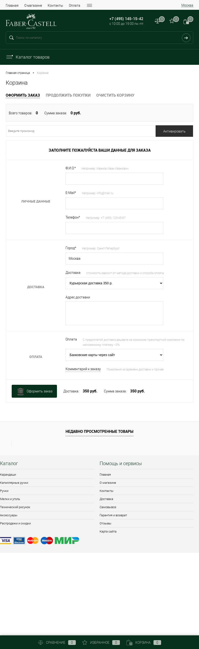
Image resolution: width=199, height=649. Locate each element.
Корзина (143, 642)
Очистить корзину (115, 95)
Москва (187, 5)
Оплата (74, 5)
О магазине (33, 5)
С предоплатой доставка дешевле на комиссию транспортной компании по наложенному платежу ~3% (133, 342)
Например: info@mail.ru (97, 193)
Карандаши (8, 474)
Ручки (4, 491)
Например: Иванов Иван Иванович (105, 168)
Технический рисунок (15, 507)
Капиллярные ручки (14, 482)
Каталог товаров (28, 57)
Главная (12, 5)
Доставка (106, 499)
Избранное (101, 642)
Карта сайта (108, 531)
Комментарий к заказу (83, 369)
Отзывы (105, 523)
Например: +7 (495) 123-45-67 (106, 218)
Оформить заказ (23, 95)
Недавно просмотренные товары (99, 431)
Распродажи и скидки (15, 523)
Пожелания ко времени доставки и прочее (135, 369)
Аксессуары (8, 515)
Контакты (55, 5)
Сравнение (57, 642)
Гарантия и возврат (113, 515)
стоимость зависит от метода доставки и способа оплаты (125, 273)
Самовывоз (108, 507)
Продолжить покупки (68, 95)
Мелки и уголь (10, 499)
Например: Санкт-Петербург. (101, 248)
